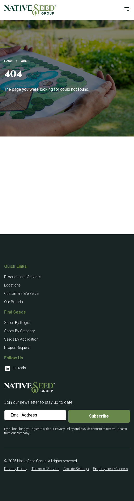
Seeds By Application (21, 339)
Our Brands (13, 302)
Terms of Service (45, 469)
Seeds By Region (17, 323)
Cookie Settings (76, 469)
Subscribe (99, 416)
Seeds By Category (19, 331)
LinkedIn (15, 368)
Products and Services (22, 277)
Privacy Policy (15, 469)
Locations (12, 285)
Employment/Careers (110, 469)
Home (8, 61)
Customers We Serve (21, 293)
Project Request (17, 348)
